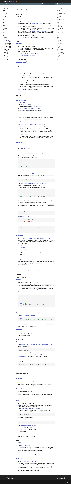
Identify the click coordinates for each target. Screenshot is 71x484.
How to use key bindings (24, 249)
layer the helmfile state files (37, 289)
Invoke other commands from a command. (28, 115)
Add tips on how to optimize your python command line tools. (32, 124)
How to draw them (23, 455)
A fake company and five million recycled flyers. (29, 21)
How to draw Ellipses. (24, 445)
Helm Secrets (19, 329)
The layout (22, 245)
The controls (22, 247)
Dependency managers (21, 359)
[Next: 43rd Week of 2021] (62, 478)
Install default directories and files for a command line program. (34, 199)
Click (17, 113)
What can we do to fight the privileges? (27, 55)
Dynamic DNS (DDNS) (22, 382)
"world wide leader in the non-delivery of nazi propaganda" (39, 31)
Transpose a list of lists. (25, 216)
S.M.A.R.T (30, 397)
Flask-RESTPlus (21, 147)
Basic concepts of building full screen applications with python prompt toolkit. (35, 238)
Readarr (23, 87)
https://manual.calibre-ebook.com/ (41, 87)
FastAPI (24, 148)
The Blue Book (5, 8)
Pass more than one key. (25, 104)
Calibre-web (27, 87)
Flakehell (18, 341)
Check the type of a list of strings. (26, 224)
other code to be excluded (28, 155)
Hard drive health (19, 388)
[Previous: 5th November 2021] (9, 478)
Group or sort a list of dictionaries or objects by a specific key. (34, 183)
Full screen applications (21, 100)
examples (31, 252)
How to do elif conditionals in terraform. (28, 315)
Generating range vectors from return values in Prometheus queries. (33, 270)
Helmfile (18, 279)
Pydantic (18, 257)
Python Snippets (19, 170)
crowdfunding (26, 37)
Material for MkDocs (9, 482)
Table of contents (60, 8)
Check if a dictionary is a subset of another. (28, 173)
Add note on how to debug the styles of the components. (31, 108)
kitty (19, 405)
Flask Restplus (19, 142)
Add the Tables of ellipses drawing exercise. (29, 461)
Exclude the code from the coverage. (31, 153)
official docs (44, 185)
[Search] (48, 4)
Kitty (17, 400)
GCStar (23, 89)
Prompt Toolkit (19, 235)
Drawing (18, 442)
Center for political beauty (37, 23)
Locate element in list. (24, 208)
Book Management (21, 62)
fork (32, 333)
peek (26, 429)
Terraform (18, 312)
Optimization (19, 121)
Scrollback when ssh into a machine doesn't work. (29, 408)
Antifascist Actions (20, 19)
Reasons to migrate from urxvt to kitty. (27, 425)
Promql (18, 268)
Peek (17, 434)
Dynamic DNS (19, 378)
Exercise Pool (19, 458)
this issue (22, 309)
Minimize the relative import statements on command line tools (32, 126)
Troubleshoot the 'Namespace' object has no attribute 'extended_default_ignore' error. (36, 344)
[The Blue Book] (3, 4)
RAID (21, 394)
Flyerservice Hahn (21, 25)
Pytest (17, 151)
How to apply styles (24, 251)
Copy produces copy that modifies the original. (29, 259)
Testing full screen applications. (26, 102)
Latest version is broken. (25, 352)
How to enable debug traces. (25, 323)
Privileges (18, 43)
